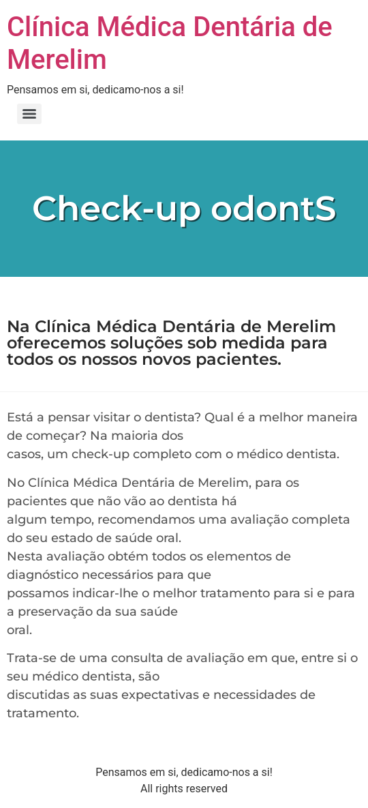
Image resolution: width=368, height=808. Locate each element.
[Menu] (29, 114)
